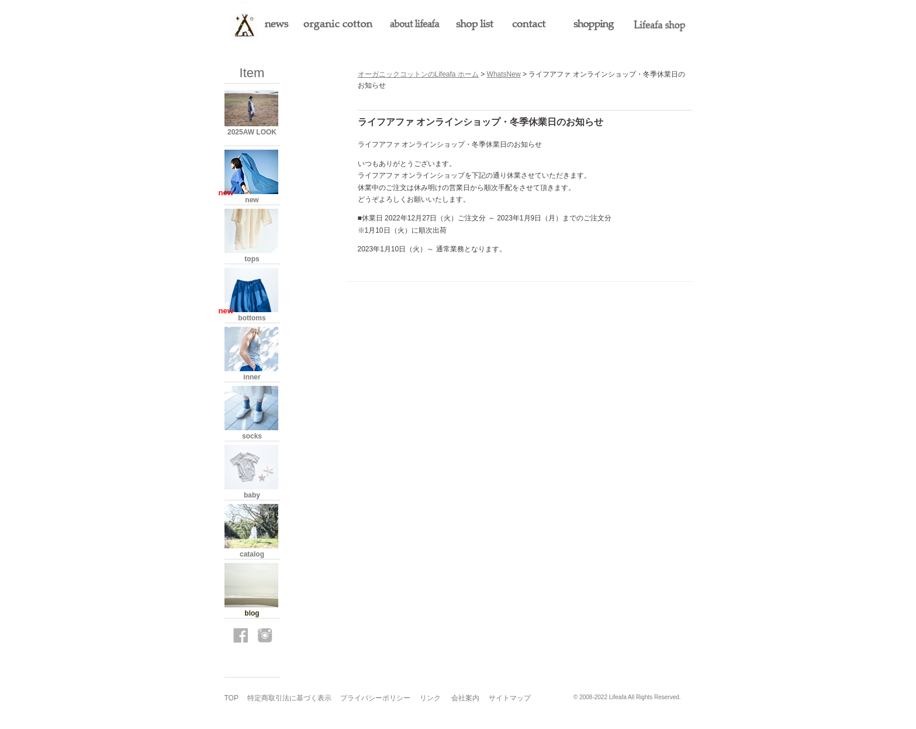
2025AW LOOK (251, 132)
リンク (430, 698)
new (251, 200)
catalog (252, 554)
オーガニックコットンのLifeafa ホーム (418, 74)
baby (252, 495)
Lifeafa (618, 697)
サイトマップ (510, 698)
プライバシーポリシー (375, 698)
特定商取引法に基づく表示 (289, 698)
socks (252, 436)
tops (251, 259)
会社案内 (465, 698)
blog (251, 613)
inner (251, 377)
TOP (231, 698)
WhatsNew (504, 74)
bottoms (251, 318)
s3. (688, 697)
